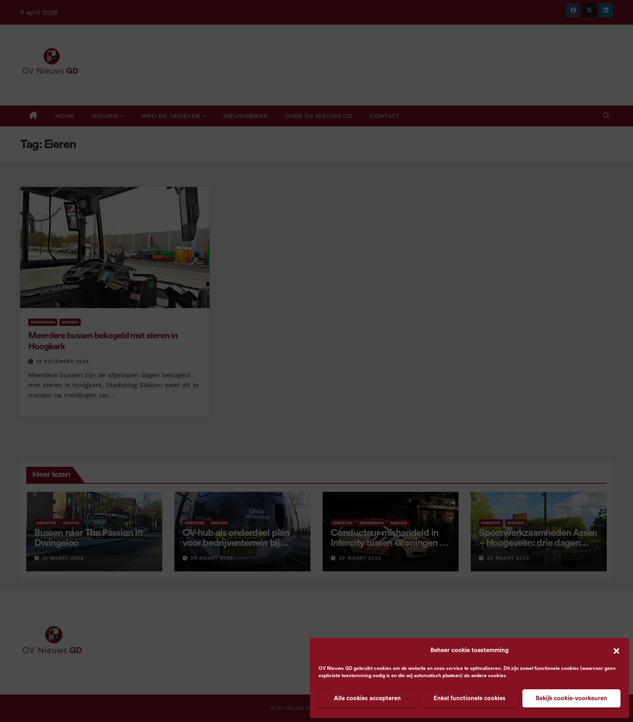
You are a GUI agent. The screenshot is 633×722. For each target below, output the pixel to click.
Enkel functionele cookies (469, 698)
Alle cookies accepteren (367, 698)
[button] (616, 650)
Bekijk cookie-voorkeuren (571, 698)
